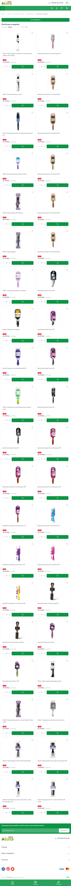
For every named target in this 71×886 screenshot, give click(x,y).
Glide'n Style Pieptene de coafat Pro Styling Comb (52, 761)
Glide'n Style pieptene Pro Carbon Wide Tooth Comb (51, 801)
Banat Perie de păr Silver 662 (46, 368)
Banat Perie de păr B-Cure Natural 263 (49, 252)
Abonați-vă (64, 830)
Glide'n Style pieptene (9, 252)
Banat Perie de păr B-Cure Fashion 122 (14, 565)
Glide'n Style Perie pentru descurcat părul (15, 174)
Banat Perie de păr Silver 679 (46, 330)
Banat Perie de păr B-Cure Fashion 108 (14, 603)
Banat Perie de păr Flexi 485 (46, 642)
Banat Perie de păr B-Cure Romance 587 (14, 487)
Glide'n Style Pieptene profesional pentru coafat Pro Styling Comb (17, 801)
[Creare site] (68, 877)
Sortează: (4, 27)
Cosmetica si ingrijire (18, 14)
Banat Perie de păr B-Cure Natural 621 (49, 133)
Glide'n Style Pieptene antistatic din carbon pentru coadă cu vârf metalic (17, 55)
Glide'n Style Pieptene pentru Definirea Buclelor (17, 761)
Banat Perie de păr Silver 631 (11, 448)
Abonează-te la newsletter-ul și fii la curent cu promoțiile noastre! (22, 826)
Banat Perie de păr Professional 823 (13, 642)
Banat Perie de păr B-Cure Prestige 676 (49, 54)
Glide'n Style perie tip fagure (11, 330)
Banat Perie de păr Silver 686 (46, 291)
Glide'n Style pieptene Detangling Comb (49, 681)
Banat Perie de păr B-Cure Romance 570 (49, 487)
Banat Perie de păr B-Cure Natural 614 (49, 174)
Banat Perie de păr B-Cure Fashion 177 (49, 526)
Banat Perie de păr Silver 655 (46, 407)
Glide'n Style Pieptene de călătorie (13, 213)
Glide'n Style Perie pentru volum (12, 94)
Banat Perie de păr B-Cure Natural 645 (49, 94)
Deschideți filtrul (35, 20)
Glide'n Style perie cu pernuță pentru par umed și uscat (17, 408)
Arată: (23, 27)
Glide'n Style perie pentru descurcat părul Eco (51, 720)
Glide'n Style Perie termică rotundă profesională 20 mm (18, 134)
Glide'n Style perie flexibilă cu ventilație (14, 291)
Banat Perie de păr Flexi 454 (11, 681)
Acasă (3, 14)
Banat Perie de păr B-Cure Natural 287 (49, 213)
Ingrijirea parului (30, 14)
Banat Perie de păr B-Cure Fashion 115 (49, 565)
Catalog (9, 14)
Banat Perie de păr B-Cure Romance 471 (14, 526)
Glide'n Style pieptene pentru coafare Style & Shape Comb (18, 721)
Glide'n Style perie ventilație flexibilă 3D (14, 368)
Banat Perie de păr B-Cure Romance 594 (49, 448)
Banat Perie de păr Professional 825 (48, 603)
